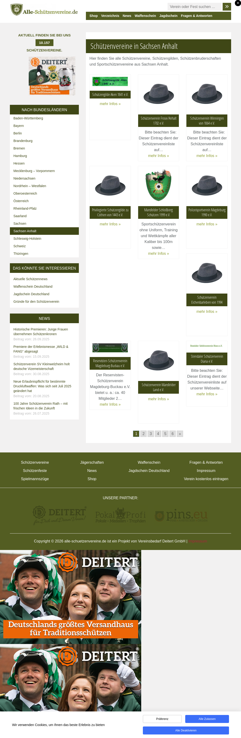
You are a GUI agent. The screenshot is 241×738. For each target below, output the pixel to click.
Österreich (21, 201)
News (127, 16)
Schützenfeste (35, 471)
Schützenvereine (35, 462)
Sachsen (19, 223)
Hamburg (20, 156)
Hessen (18, 163)
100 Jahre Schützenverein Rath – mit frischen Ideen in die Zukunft (44, 409)
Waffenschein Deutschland (32, 286)
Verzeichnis (110, 16)
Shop (93, 16)
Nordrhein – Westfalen (29, 186)
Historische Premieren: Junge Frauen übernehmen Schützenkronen (44, 334)
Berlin (17, 133)
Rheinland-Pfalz (25, 208)
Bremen (19, 148)
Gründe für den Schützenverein (36, 301)
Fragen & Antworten (196, 16)
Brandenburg (22, 141)
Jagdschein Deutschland (31, 294)
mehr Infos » (110, 104)
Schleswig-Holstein (27, 238)
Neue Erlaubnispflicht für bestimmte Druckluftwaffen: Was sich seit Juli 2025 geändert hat (44, 389)
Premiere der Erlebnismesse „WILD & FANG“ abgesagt (44, 352)
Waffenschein (145, 16)
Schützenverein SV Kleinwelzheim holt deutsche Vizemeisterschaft (44, 369)
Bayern (18, 126)
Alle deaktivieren (186, 731)
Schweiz (19, 246)
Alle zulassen (207, 720)
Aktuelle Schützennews (30, 279)
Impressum (206, 471)
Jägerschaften (92, 462)
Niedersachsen (24, 178)
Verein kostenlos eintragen (206, 479)
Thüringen (20, 253)
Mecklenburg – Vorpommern (34, 171)
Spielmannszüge (35, 479)
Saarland (20, 216)
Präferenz (162, 720)
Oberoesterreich (25, 193)
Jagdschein (168, 16)
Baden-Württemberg (28, 118)
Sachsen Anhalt (24, 231)
